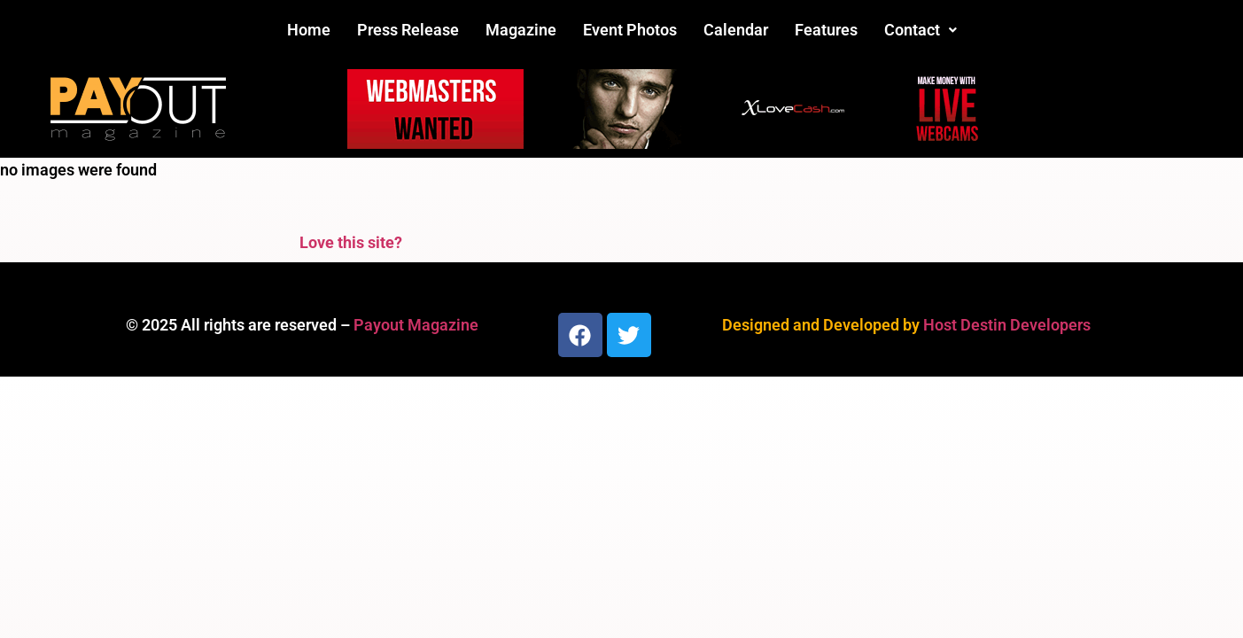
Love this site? (350, 242)
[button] (920, 30)
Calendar (735, 29)
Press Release (408, 29)
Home (308, 29)
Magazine (521, 29)
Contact (920, 29)
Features (826, 29)
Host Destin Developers (1007, 324)
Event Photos (630, 29)
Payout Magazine (415, 324)
